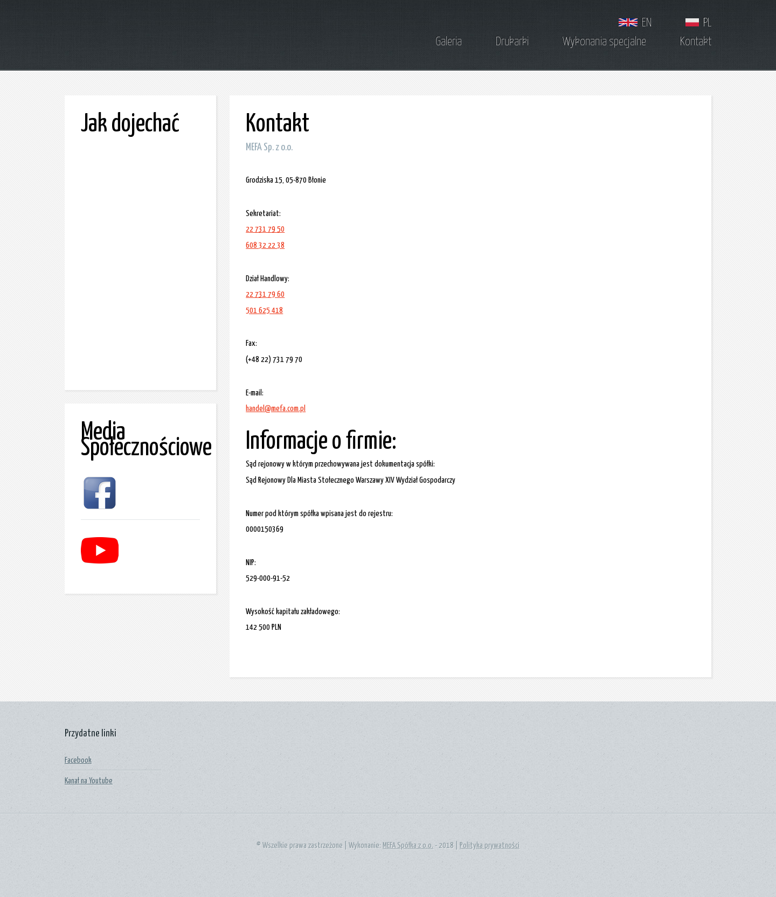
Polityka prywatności (489, 846)
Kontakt (695, 42)
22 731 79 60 (265, 294)
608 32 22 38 (265, 245)
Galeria (448, 42)
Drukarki (512, 42)
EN (635, 23)
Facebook (78, 760)
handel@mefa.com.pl (276, 409)
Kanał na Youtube (89, 781)
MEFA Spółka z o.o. (408, 846)
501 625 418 (264, 311)
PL (698, 23)
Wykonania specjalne (604, 42)
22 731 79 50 (265, 229)
